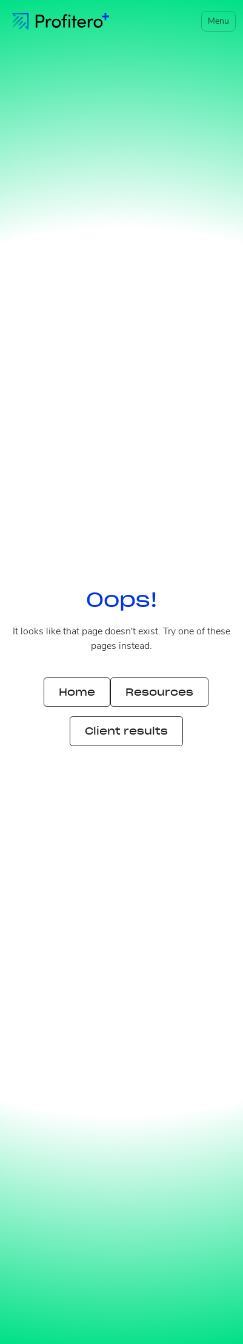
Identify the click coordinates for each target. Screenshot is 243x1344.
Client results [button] (126, 731)
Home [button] (77, 692)
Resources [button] (159, 692)
